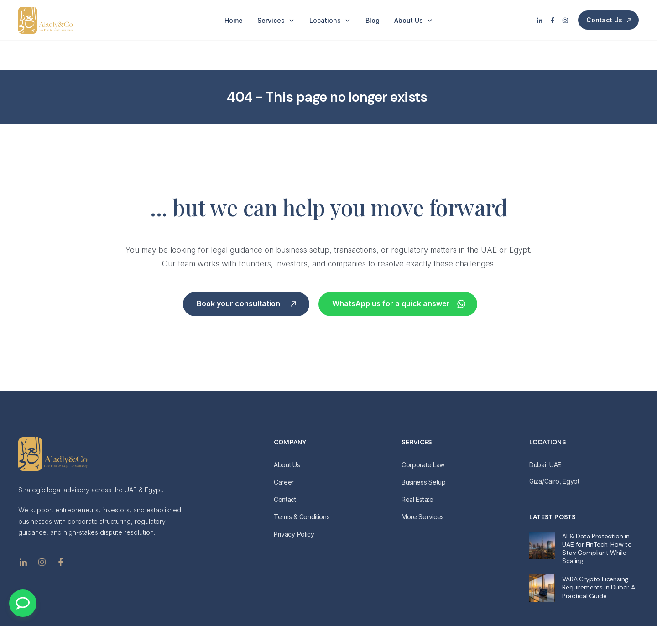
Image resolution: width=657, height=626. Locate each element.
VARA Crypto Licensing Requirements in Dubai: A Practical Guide (598, 557)
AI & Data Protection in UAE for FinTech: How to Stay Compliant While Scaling (596, 518)
